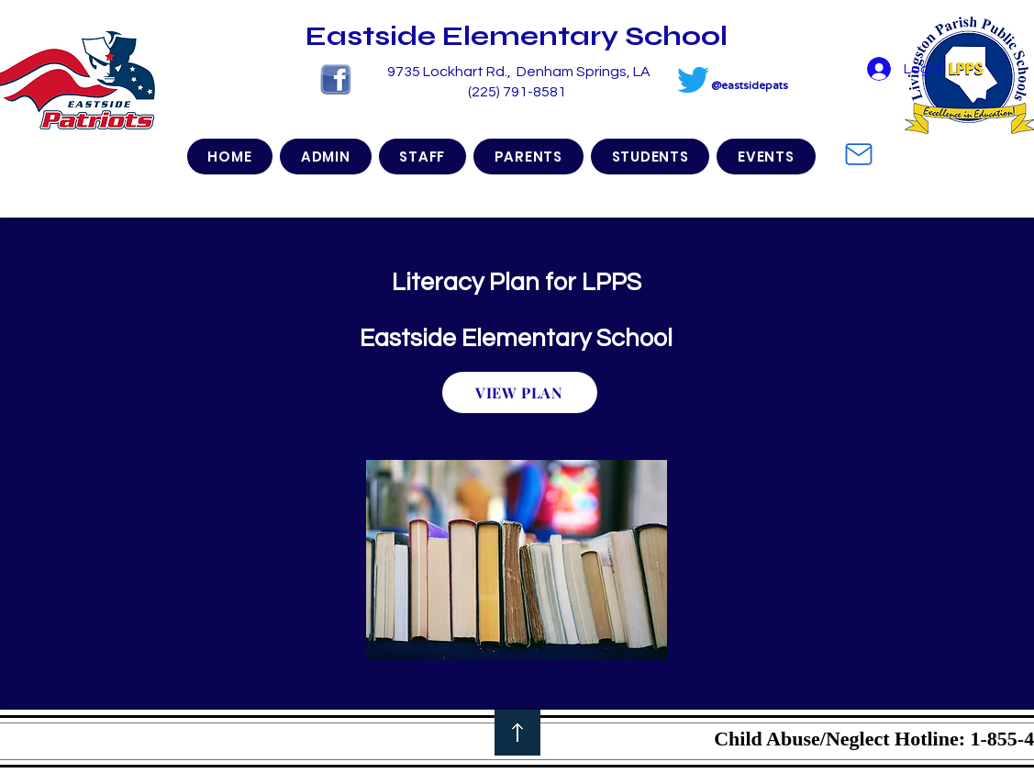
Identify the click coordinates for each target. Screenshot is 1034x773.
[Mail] (858, 154)
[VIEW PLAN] (519, 392)
